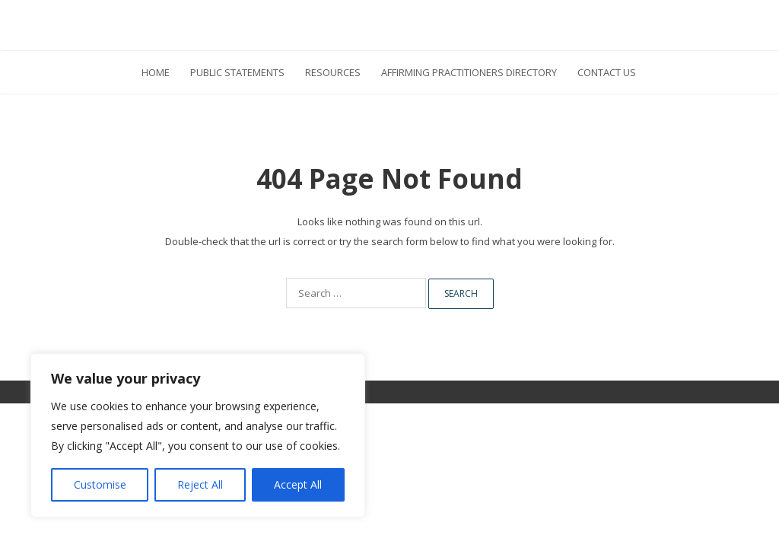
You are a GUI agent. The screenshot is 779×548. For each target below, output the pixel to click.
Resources (333, 72)
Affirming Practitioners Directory (469, 72)
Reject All (200, 484)
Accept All (298, 484)
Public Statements (237, 72)
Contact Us (606, 72)
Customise (100, 484)
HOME (155, 72)
